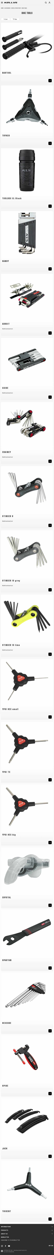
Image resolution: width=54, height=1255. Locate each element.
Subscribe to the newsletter (10, 1240)
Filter (15, 19)
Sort (5, 19)
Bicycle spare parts (16, 8)
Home (2, 8)
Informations (6, 1226)
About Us (4, 1234)
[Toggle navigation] (2, 3)
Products (4, 1230)
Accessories (7, 8)
